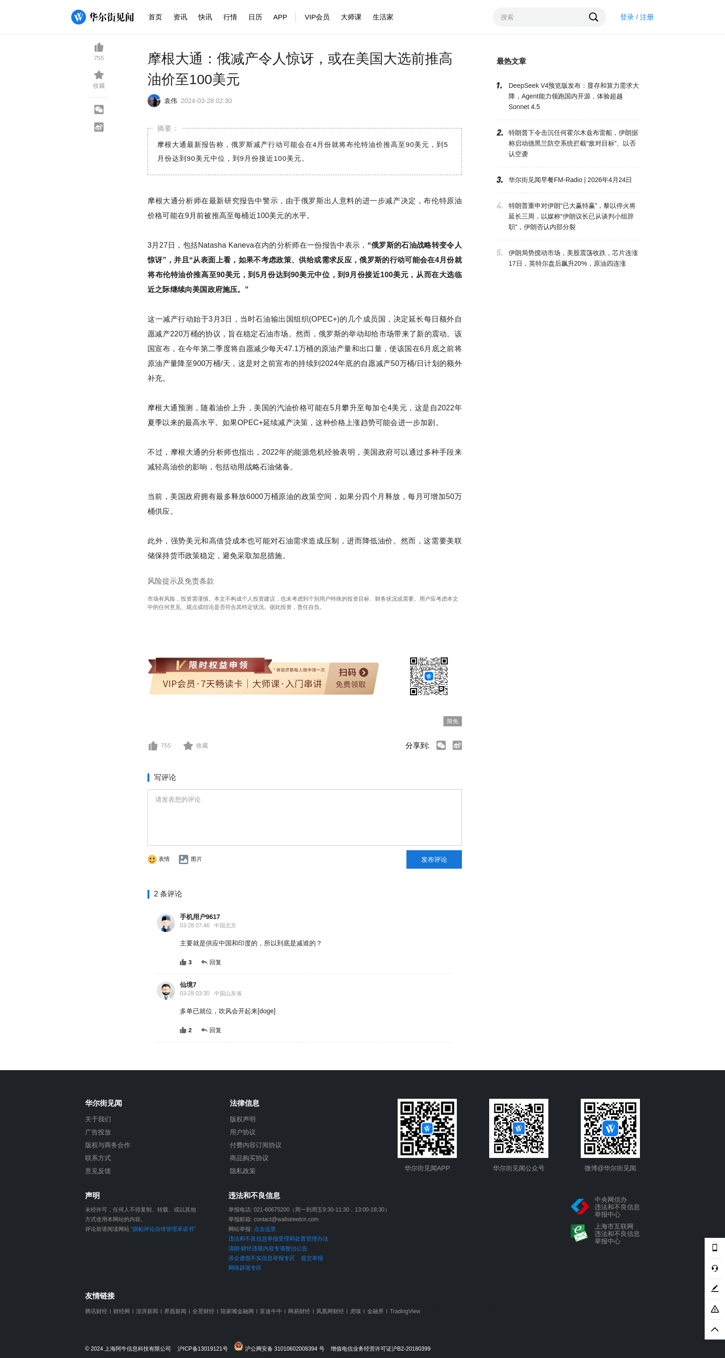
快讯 (205, 17)
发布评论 (434, 859)
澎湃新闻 (147, 1311)
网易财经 (299, 1311)
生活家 (383, 17)
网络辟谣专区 (245, 1268)
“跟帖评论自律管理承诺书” (163, 1229)
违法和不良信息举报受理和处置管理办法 (278, 1239)
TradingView (405, 1311)
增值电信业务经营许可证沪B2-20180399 (380, 1349)
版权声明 (243, 1119)
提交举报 (312, 1258)
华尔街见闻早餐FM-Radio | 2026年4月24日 (570, 179)
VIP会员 (317, 17)
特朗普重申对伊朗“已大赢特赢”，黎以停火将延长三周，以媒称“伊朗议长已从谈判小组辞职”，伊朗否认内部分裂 (572, 216)
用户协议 (243, 1132)
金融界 (375, 1311)
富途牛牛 (271, 1311)
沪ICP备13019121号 (205, 1349)
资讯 (180, 17)
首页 (155, 17)
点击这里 (265, 1229)
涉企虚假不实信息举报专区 (261, 1258)
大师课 (351, 17)
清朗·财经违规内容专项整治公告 (267, 1248)
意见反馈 (98, 1171)
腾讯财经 (96, 1311)
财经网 (121, 1311)
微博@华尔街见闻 (610, 1168)
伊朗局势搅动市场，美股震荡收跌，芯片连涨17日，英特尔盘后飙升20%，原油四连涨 (573, 258)
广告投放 (98, 1132)
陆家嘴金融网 (237, 1311)
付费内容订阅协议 (256, 1145)
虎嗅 (355, 1311)
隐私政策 (243, 1171)
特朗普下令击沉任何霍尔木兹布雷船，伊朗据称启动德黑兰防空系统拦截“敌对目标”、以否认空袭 (573, 143)
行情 (230, 17)
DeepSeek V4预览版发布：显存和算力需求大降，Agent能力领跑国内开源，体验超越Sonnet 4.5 (574, 96)
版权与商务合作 (107, 1145)
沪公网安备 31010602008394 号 (281, 1346)
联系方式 (98, 1158)
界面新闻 (175, 1311)
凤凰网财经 (330, 1311)
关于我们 (98, 1119)
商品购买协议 (249, 1158)
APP (280, 17)
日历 (255, 17)
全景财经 (203, 1311)
